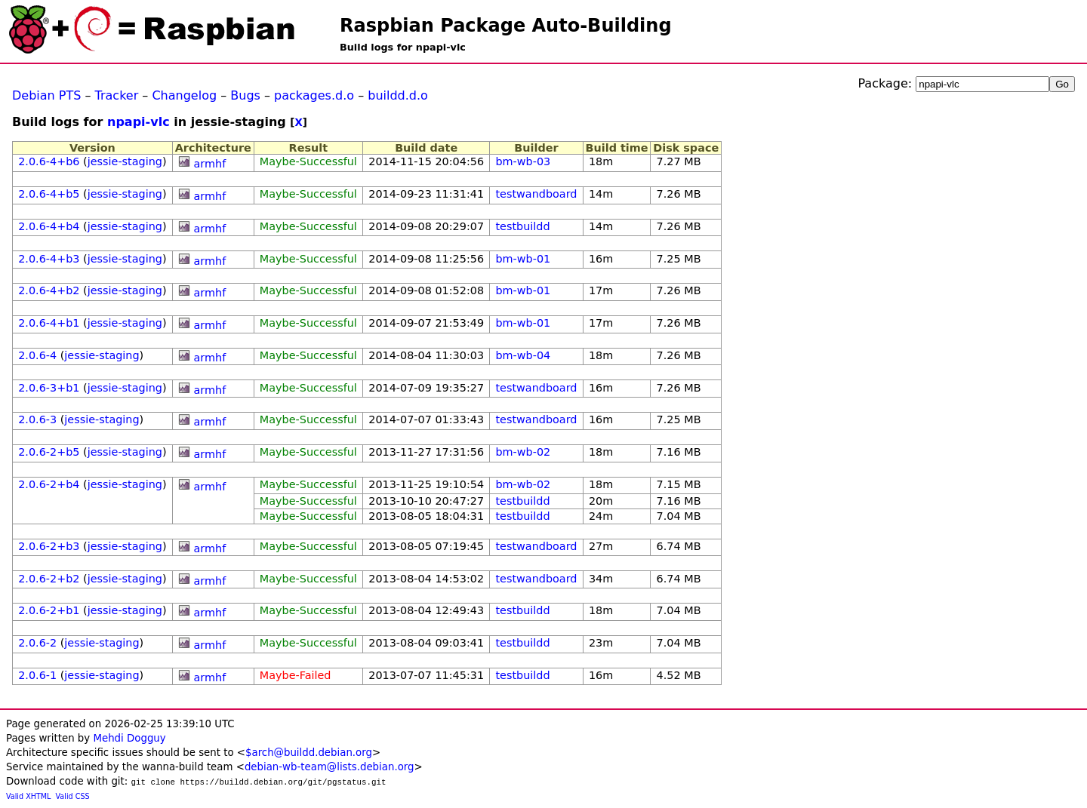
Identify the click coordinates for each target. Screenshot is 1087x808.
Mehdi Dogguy (129, 738)
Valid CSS (73, 796)
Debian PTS (46, 95)
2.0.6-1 (37, 675)
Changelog (184, 95)
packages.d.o (314, 95)
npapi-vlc (138, 122)
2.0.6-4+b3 (48, 259)
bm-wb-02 (522, 452)
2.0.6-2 (37, 643)
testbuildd (522, 226)
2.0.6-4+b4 (48, 226)
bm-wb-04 (522, 355)
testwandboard (536, 194)
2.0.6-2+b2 (48, 579)
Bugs (245, 95)
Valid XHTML (28, 796)
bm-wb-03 (522, 161)
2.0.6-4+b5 (48, 194)
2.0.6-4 (37, 355)
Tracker (117, 95)
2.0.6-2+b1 (48, 610)
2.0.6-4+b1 (48, 323)
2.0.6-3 (37, 419)
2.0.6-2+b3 (48, 546)
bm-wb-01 (522, 259)
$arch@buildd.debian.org (308, 752)
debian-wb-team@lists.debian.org (329, 767)
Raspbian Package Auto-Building (506, 25)
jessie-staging (125, 161)
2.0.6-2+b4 (48, 484)
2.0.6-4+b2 (48, 290)
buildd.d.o (398, 95)
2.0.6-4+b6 (48, 161)
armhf (210, 164)
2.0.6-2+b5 (48, 452)
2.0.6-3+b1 (48, 388)
